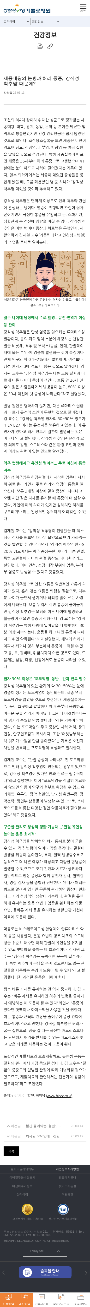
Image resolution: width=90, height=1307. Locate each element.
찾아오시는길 (67, 1186)
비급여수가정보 (22, 1186)
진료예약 (8, 1300)
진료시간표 (41, 1300)
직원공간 (67, 1194)
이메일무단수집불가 (22, 1177)
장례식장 (22, 1194)
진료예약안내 (67, 1177)
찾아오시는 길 (61, 1300)
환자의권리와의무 (22, 1169)
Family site (45, 1251)
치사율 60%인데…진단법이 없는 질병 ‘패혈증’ (45, 1136)
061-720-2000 (13, 1235)
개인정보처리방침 (67, 1169)
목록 (11, 1151)
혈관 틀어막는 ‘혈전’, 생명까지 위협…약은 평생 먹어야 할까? (45, 1126)
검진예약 (24, 1300)
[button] (3, 1272)
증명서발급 (80, 1300)
